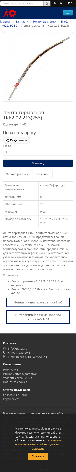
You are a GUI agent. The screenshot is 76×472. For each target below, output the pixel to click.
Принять (38, 456)
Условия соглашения (17, 378)
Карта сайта (11, 399)
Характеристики (17, 174)
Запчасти (22, 21)
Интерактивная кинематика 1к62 (38, 302)
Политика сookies (15, 382)
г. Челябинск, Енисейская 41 (26, 356)
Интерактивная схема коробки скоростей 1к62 (38, 317)
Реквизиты (10, 370)
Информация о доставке (20, 374)
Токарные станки (44, 21)
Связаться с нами (15, 395)
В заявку (38, 163)
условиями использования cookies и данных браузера (39, 444)
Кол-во (7, 146)
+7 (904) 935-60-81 (19, 352)
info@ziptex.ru (17, 348)
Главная (5, 21)
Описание (42, 174)
